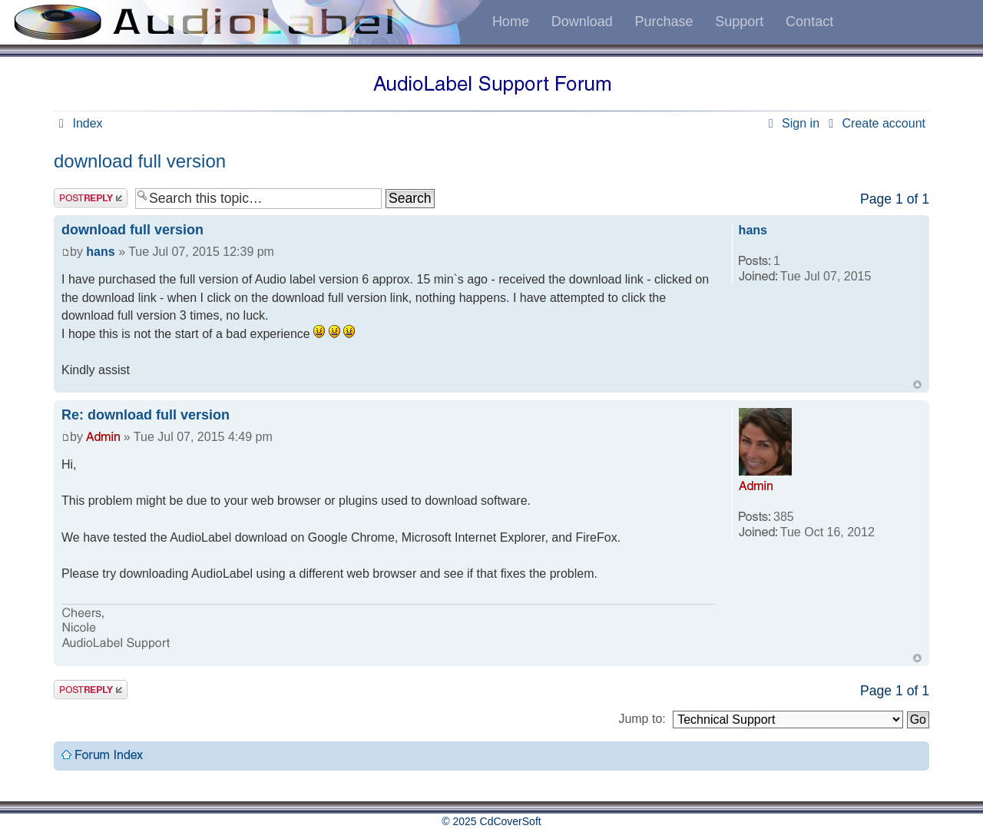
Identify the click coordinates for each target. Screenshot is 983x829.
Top (917, 384)
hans (100, 251)
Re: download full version (145, 415)
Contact (809, 21)
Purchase (663, 21)
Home (510, 21)
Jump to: (641, 718)
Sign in (791, 123)
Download (582, 21)
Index (78, 123)
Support (739, 21)
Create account (874, 123)
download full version (140, 161)
